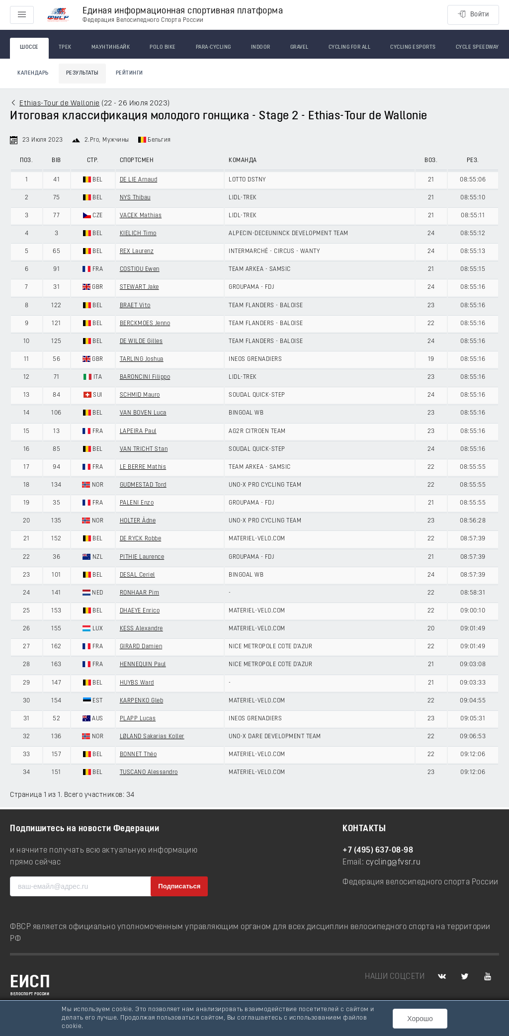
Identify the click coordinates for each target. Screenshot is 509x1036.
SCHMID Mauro (140, 395)
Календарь (33, 73)
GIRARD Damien (141, 647)
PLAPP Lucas (138, 719)
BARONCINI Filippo (145, 377)
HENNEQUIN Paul (143, 665)
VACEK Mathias (141, 216)
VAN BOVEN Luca (143, 413)
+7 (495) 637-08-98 (377, 851)
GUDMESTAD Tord (143, 485)
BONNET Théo (138, 755)
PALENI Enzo (137, 503)
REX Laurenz (137, 252)
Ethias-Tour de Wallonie (59, 103)
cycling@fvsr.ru (393, 862)
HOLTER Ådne (138, 521)
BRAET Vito (135, 306)
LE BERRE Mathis (143, 467)
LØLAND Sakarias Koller (152, 737)
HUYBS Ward (137, 683)
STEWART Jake (139, 287)
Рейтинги (129, 73)
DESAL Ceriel (137, 575)
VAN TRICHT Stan (144, 449)
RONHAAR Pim (140, 593)
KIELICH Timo (138, 234)
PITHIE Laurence (142, 557)
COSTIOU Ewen (140, 269)
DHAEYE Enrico (140, 611)
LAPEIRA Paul (138, 431)
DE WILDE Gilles (141, 342)
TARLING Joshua (142, 359)
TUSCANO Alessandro (149, 773)
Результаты (82, 73)
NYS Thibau (135, 198)
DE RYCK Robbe (141, 539)
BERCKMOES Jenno (145, 324)
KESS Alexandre (141, 629)
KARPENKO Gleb (142, 701)
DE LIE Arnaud (139, 180)
